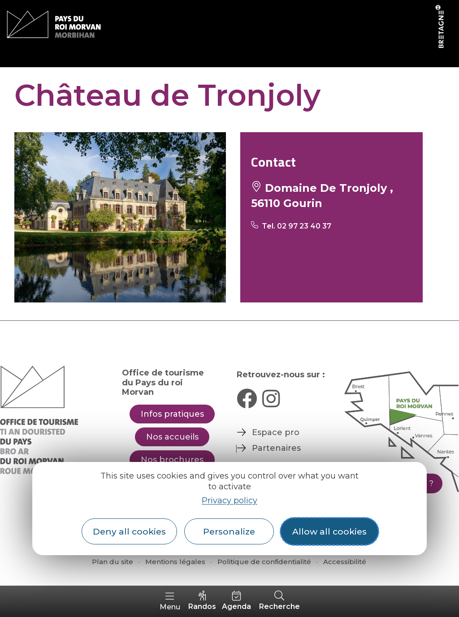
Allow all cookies (329, 531)
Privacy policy (229, 500)
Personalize (229, 531)
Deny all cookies (129, 531)
